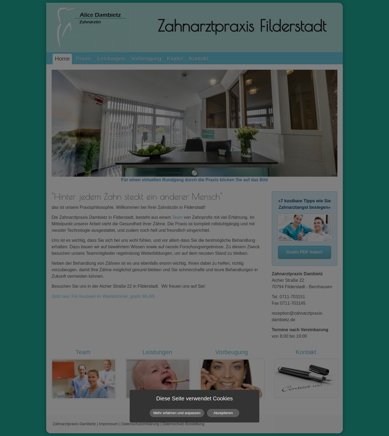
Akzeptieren (223, 413)
